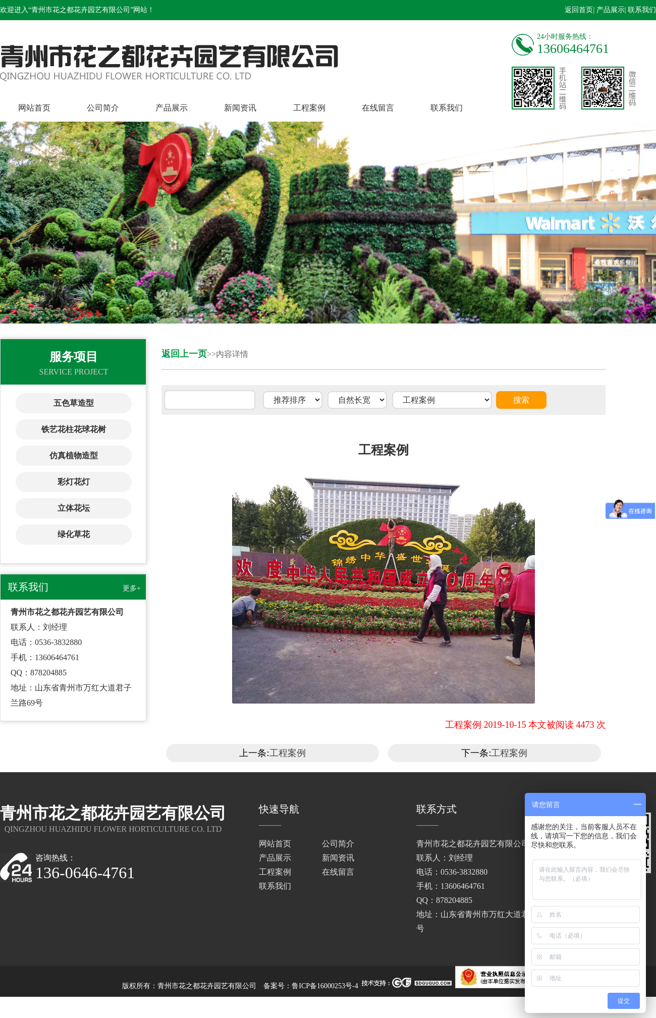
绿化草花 (74, 534)
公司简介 (103, 107)
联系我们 (446, 107)
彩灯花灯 (74, 481)
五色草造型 (73, 403)
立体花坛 (74, 508)
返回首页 (579, 10)
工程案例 (309, 107)
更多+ (132, 588)
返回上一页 (184, 354)
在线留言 (378, 107)
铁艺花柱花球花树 (73, 429)
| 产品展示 (608, 10)
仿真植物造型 (73, 455)
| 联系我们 (640, 10)
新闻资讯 (240, 107)
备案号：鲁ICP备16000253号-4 (310, 986)
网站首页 (34, 107)
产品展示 (171, 107)
